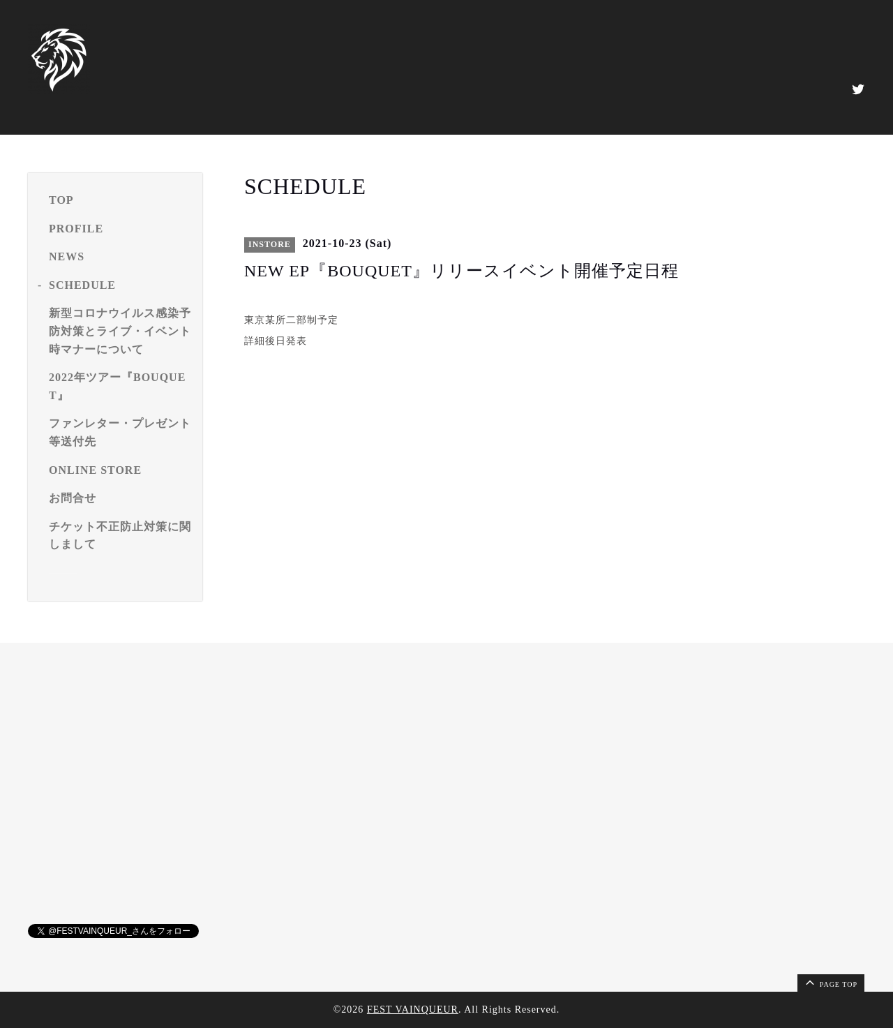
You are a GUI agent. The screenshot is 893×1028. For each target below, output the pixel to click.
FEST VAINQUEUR (412, 1009)
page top (830, 982)
